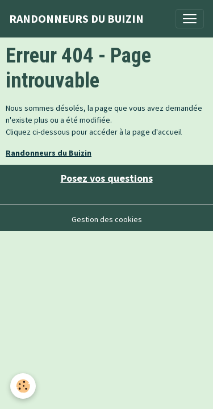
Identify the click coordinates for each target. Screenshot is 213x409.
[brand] (76, 18)
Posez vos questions (107, 178)
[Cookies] (23, 386)
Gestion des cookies (107, 219)
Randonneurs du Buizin (48, 153)
